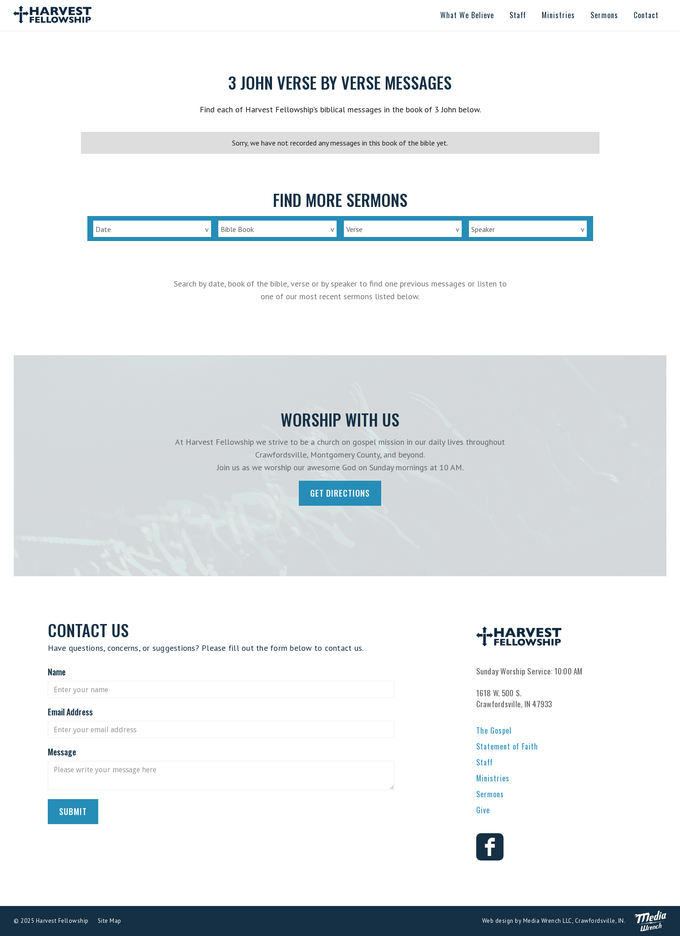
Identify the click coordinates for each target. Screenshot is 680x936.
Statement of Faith (507, 746)
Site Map (109, 921)
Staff (484, 762)
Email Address (70, 711)
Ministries (492, 778)
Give (483, 810)
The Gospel (494, 730)
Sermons (490, 794)
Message (62, 751)
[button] (467, 15)
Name (56, 671)
